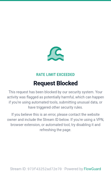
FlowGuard (92, 169)
